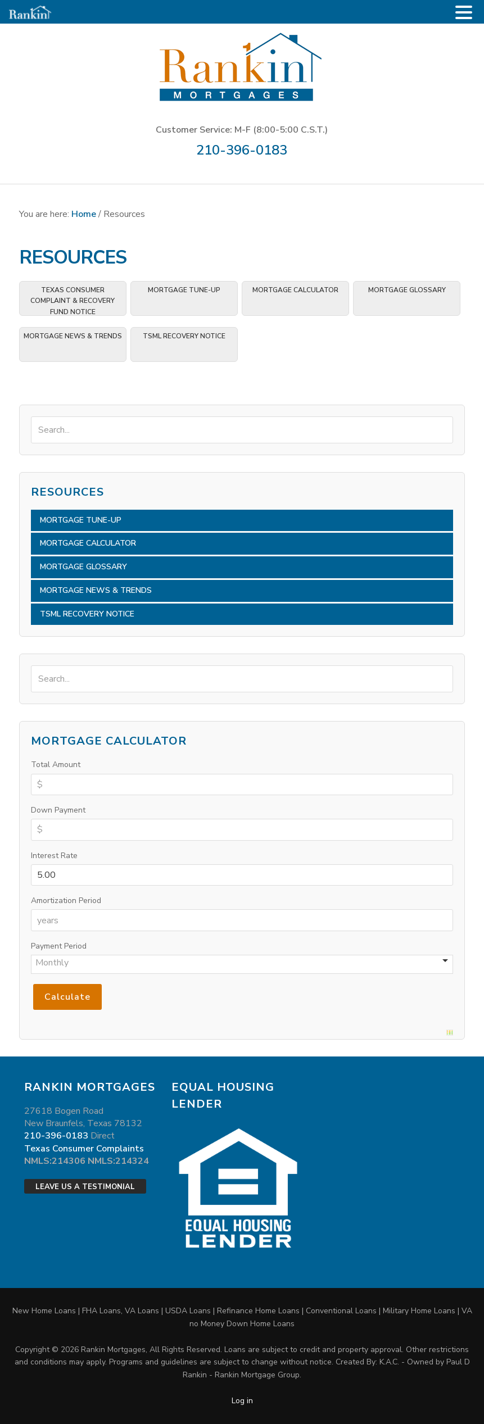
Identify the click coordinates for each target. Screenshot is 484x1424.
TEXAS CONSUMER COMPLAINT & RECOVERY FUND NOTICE (72, 300)
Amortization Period (66, 900)
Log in (242, 1400)
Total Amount (55, 764)
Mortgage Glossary (407, 289)
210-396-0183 (241, 150)
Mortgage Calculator (295, 289)
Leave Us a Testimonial (85, 1187)
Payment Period (59, 946)
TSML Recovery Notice (184, 336)
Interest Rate (54, 855)
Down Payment (58, 810)
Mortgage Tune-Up (184, 289)
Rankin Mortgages (242, 66)
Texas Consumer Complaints (84, 1148)
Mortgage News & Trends (73, 336)
